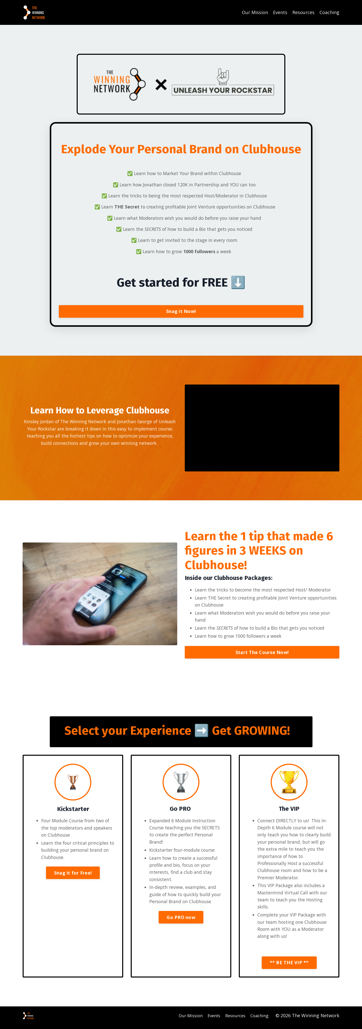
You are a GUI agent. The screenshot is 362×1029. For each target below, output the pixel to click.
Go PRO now (181, 929)
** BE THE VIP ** (289, 968)
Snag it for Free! (73, 877)
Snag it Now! (181, 312)
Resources (303, 12)
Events (280, 12)
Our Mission (255, 12)
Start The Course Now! (262, 655)
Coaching (329, 12)
